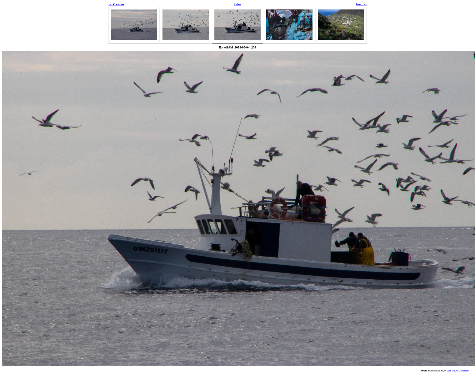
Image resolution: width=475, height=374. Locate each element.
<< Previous (116, 4)
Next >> (361, 4)
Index (237, 4)
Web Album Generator (458, 370)
